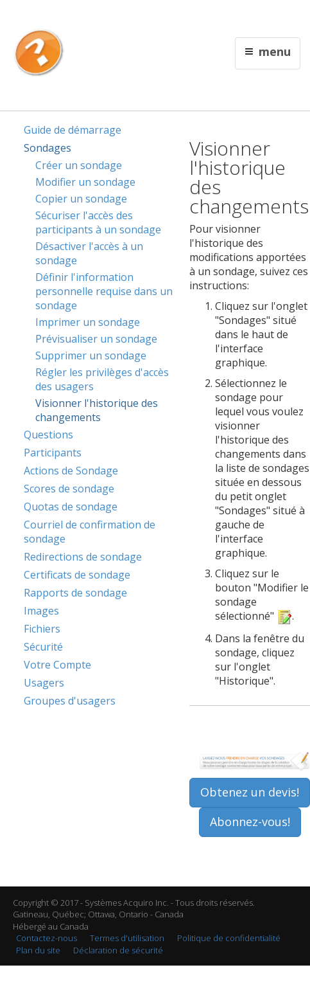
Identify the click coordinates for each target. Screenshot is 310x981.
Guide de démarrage (72, 130)
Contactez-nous (46, 938)
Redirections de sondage (83, 557)
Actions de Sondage (71, 471)
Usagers (44, 683)
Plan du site (38, 950)
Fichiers (42, 629)
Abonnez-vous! (250, 821)
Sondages (47, 148)
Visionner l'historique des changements (96, 410)
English (113, 17)
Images (41, 611)
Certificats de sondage (77, 575)
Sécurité (43, 647)
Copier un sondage (81, 199)
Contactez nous (158, 17)
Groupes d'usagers (70, 701)
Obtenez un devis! (249, 792)
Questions (48, 435)
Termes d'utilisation (127, 938)
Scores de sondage (69, 489)
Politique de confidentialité (228, 938)
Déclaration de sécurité (118, 950)
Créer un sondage (78, 165)
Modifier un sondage (85, 182)
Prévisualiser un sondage (96, 339)
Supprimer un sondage (90, 355)
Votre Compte (57, 665)
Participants (53, 453)
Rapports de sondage (75, 593)
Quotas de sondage (70, 507)
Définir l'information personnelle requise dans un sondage (104, 291)
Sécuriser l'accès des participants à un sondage (98, 222)
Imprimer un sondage (87, 322)
